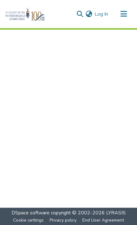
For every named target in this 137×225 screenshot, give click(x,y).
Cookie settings (28, 220)
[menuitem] (89, 14)
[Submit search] (80, 14)
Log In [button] (102, 14)
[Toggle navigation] (123, 14)
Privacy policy (63, 220)
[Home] (36, 14)
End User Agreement (103, 220)
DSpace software (31, 212)
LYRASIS (116, 212)
